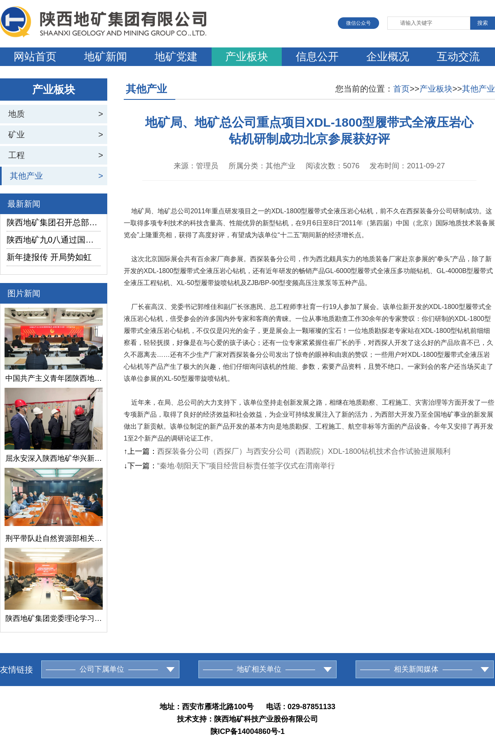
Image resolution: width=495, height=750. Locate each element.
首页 (401, 88)
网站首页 (35, 56)
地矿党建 (176, 56)
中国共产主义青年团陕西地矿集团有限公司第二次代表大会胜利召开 (53, 378)
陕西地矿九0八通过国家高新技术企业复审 (54, 239)
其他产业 (26, 175)
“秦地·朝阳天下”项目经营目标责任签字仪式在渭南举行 (246, 466)
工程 (16, 155)
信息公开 (317, 56)
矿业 (16, 134)
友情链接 (16, 669)
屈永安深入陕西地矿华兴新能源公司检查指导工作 (53, 458)
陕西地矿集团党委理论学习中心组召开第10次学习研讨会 (53, 618)
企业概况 (387, 56)
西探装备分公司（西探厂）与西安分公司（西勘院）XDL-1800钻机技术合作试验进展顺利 (303, 451)
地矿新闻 (105, 56)
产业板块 (246, 56)
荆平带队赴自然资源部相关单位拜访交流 (53, 538)
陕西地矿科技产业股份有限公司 (266, 719)
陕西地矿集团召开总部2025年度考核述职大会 (54, 222)
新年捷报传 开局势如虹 (49, 257)
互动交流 (458, 56)
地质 (16, 113)
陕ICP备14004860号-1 (247, 731)
